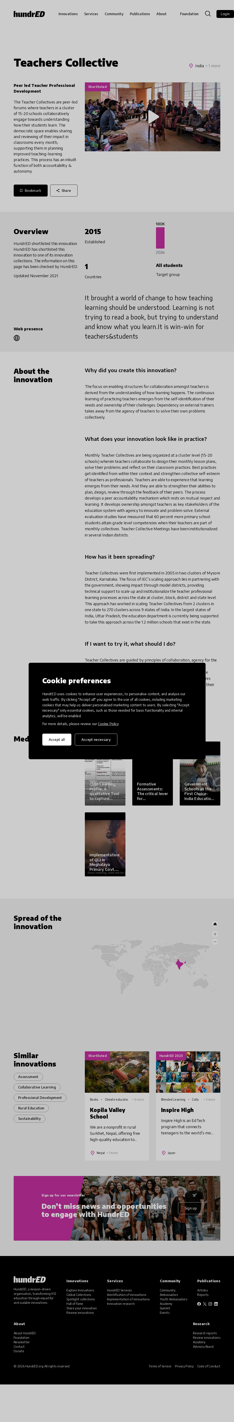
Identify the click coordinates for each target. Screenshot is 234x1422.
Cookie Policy (108, 724)
